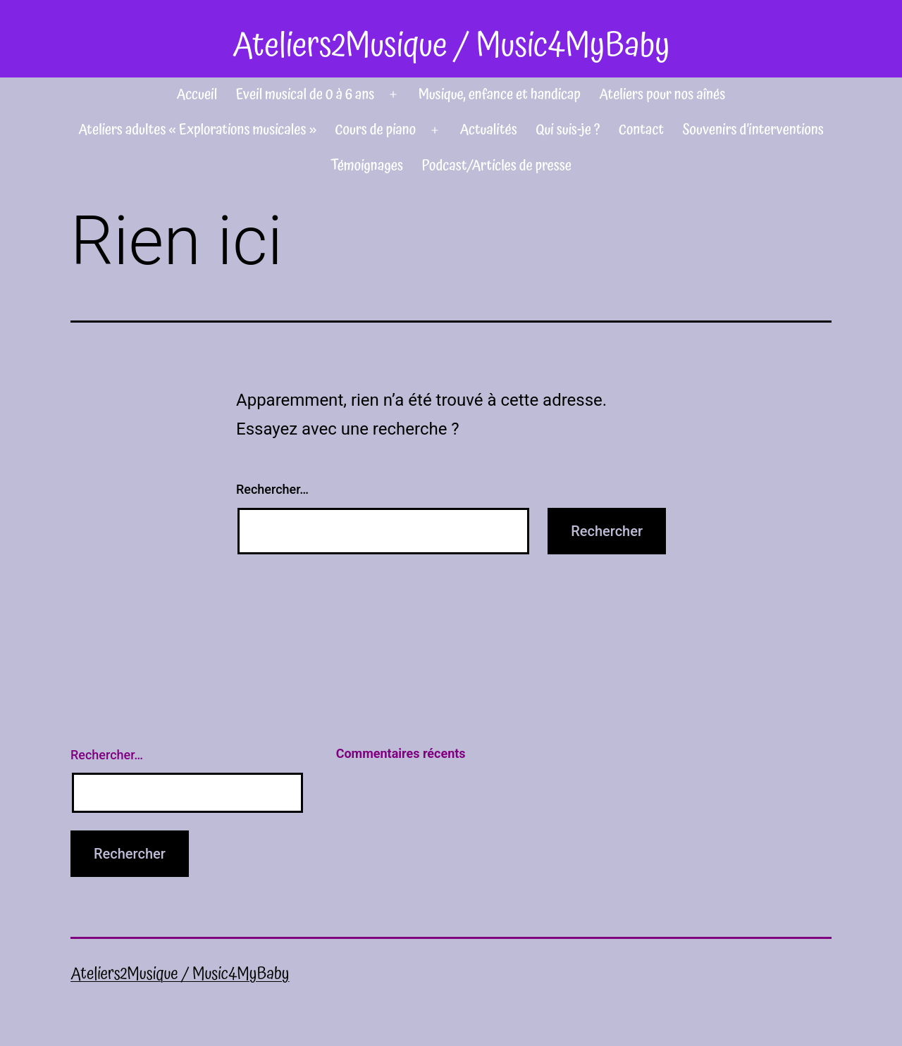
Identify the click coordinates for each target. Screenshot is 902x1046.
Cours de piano (375, 129)
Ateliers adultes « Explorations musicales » (197, 129)
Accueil (197, 94)
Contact (641, 129)
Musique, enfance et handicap (500, 94)
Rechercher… (272, 489)
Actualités (488, 129)
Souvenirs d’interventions (753, 129)
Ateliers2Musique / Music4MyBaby (450, 45)
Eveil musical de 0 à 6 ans (305, 94)
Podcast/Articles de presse (497, 165)
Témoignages (366, 165)
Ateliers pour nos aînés (662, 94)
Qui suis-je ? (568, 129)
